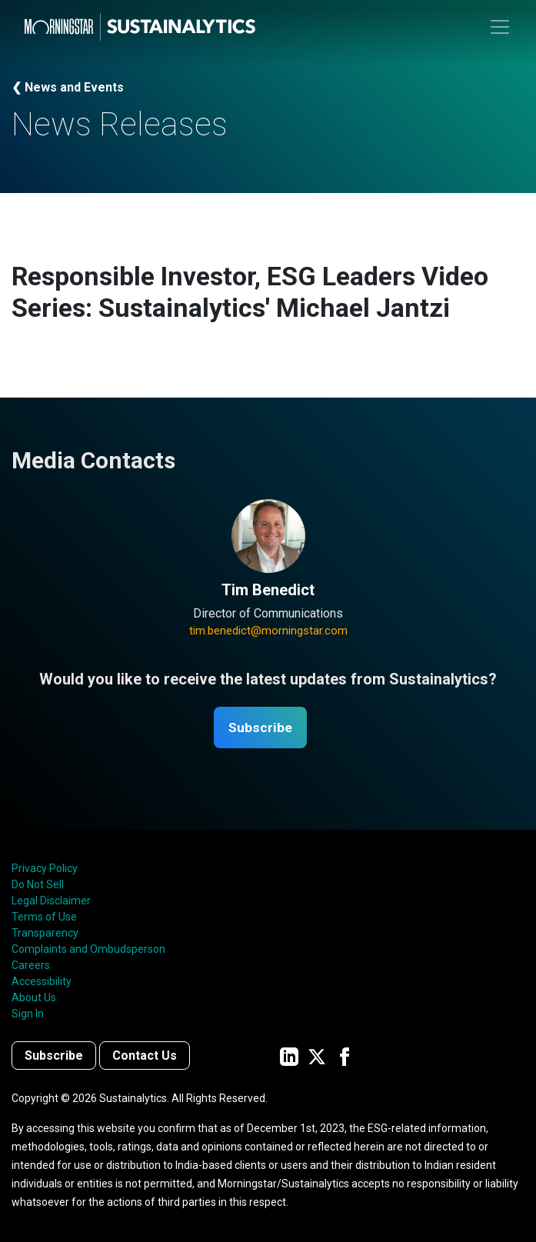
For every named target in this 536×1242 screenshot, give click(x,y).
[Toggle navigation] (499, 27)
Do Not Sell (38, 885)
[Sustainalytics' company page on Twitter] (317, 1056)
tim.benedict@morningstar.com (268, 631)
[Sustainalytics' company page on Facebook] (344, 1056)
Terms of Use (44, 917)
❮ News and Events (68, 87)
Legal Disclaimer (51, 901)
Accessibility (42, 982)
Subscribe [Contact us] (54, 1056)
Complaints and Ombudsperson (88, 950)
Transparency (45, 933)
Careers (31, 966)
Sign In (28, 1014)
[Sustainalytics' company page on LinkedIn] (289, 1056)
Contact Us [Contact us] (144, 1056)
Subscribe (260, 728)
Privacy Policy (45, 869)
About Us (34, 998)
